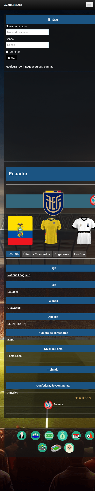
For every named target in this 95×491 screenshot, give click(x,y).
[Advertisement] (43, 116)
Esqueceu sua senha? (39, 66)
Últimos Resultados (36, 254)
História (79, 254)
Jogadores (62, 254)
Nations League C (18, 275)
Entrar (11, 57)
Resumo (13, 254)
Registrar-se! (14, 66)
